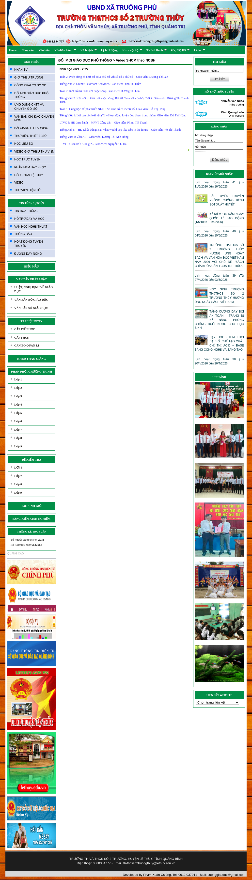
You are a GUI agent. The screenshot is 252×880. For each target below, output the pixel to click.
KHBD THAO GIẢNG (31, 359)
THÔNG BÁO (23, 234)
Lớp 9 (18, 446)
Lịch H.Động (109, 50)
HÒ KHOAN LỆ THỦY (28, 175)
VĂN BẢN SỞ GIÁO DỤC (31, 308)
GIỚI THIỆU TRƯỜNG (28, 77)
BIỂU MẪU (31, 266)
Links (199, 50)
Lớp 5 (18, 413)
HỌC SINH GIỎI (31, 506)
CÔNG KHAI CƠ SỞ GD (30, 85)
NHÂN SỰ (21, 69)
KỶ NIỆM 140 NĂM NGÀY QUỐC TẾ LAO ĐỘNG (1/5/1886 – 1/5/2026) (219, 218)
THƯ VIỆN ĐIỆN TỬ (27, 190)
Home (13, 50)
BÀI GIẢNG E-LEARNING (31, 128)
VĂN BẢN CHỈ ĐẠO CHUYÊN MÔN (34, 118)
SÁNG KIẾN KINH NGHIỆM (31, 518)
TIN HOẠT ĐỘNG (26, 211)
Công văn (28, 50)
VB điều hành (65, 50)
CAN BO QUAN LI (26, 345)
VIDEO (18, 182)
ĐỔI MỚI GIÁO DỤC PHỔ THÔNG (31, 95)
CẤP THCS (21, 337)
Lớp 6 (18, 421)
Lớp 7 (18, 429)
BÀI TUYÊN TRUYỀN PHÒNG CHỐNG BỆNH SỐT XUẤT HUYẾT (226, 200)
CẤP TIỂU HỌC (24, 329)
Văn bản (44, 50)
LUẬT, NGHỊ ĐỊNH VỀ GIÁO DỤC (33, 289)
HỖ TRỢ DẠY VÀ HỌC (29, 218)
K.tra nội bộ (132, 50)
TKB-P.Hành (156, 50)
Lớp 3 (18, 396)
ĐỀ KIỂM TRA (31, 459)
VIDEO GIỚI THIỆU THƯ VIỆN (34, 151)
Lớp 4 (18, 404)
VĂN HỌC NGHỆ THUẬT (30, 226)
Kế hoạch (88, 50)
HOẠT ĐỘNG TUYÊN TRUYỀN (28, 244)
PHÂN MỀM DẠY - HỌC (30, 167)
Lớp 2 (18, 388)
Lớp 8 (18, 438)
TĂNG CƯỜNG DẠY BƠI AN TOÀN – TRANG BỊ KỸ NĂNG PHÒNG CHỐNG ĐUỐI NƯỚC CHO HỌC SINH (219, 320)
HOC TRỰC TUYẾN (27, 159)
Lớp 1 (18, 379)
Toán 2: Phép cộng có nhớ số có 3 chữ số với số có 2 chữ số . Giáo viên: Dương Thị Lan (114, 77)
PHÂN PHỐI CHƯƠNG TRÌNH (31, 371)
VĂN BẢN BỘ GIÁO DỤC (31, 299)
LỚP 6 (18, 467)
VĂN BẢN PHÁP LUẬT (31, 279)
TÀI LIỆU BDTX (31, 321)
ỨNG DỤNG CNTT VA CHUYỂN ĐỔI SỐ (29, 106)
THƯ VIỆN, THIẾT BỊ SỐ (30, 136)
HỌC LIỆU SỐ (23, 143)
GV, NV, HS (180, 50)
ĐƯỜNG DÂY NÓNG (28, 253)
